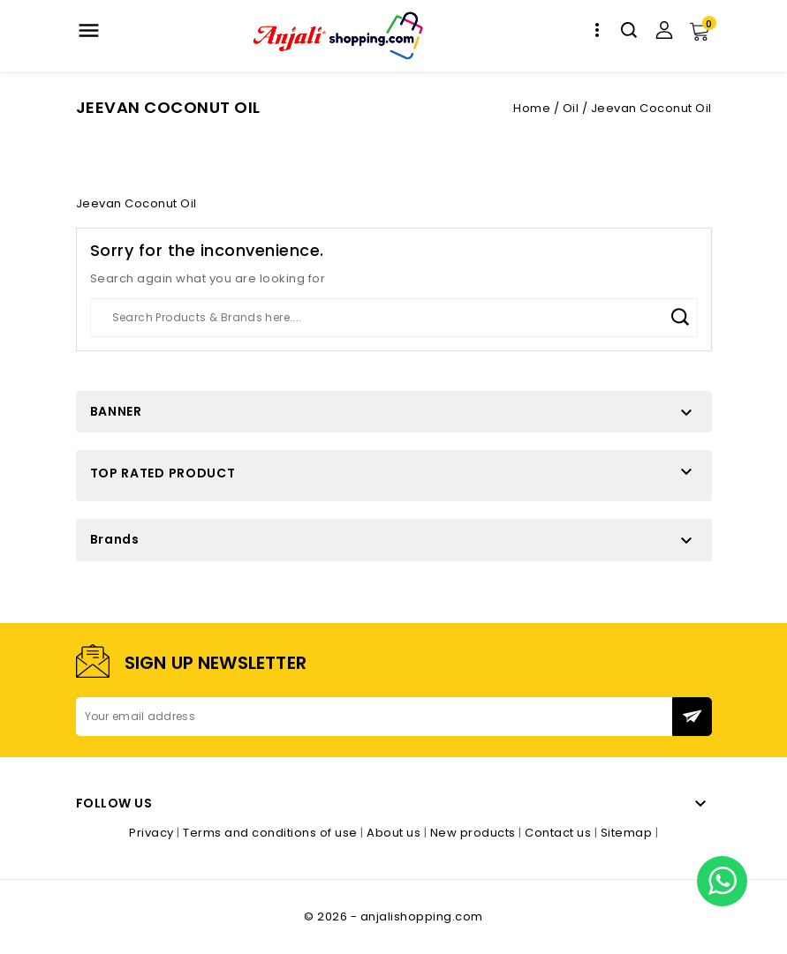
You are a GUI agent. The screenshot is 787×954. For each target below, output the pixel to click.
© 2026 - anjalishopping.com (393, 916)
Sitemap (628, 832)
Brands (115, 539)
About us (395, 832)
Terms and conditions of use (271, 832)
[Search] (394, 317)
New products (474, 832)
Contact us (559, 832)
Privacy (153, 832)
